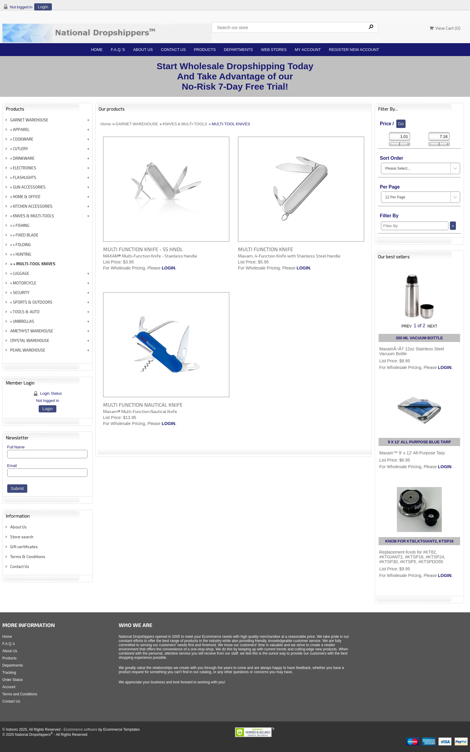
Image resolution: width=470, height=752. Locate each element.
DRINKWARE (23, 158)
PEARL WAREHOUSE (27, 350)
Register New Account (354, 50)
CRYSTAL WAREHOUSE (29, 340)
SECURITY (21, 292)
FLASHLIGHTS (24, 177)
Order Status (12, 680)
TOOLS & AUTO (26, 311)
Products (205, 50)
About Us (143, 50)
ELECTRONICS (24, 167)
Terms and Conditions (19, 694)
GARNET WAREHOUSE (29, 119)
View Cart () (445, 28)
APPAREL (21, 129)
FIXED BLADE (27, 235)
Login (43, 7)
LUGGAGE (21, 273)
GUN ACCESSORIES (29, 187)
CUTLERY (20, 148)
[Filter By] (414, 225)
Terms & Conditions (27, 556)
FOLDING (23, 244)
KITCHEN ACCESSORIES (32, 206)
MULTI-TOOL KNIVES (35, 263)
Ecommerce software (80, 729)
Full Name (16, 447)
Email (12, 466)
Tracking (9, 672)
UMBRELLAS (23, 321)
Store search (21, 536)
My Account (308, 50)
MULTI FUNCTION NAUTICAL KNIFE (143, 405)
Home (97, 50)
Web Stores (274, 50)
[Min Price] (399, 136)
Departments (238, 50)
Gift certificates (24, 546)
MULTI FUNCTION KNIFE (265, 249)
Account (8, 687)
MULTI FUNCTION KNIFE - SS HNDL (143, 249)
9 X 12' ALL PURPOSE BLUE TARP (419, 442)
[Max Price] (439, 136)
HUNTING (23, 254)
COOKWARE (23, 139)
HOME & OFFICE (26, 196)
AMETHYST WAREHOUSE (31, 330)
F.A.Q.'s (118, 50)
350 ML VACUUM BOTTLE (419, 338)
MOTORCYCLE (24, 283)
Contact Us (173, 50)
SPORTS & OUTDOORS (32, 302)
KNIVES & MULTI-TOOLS (33, 215)
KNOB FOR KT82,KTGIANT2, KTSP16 (419, 541)
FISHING (22, 225)
